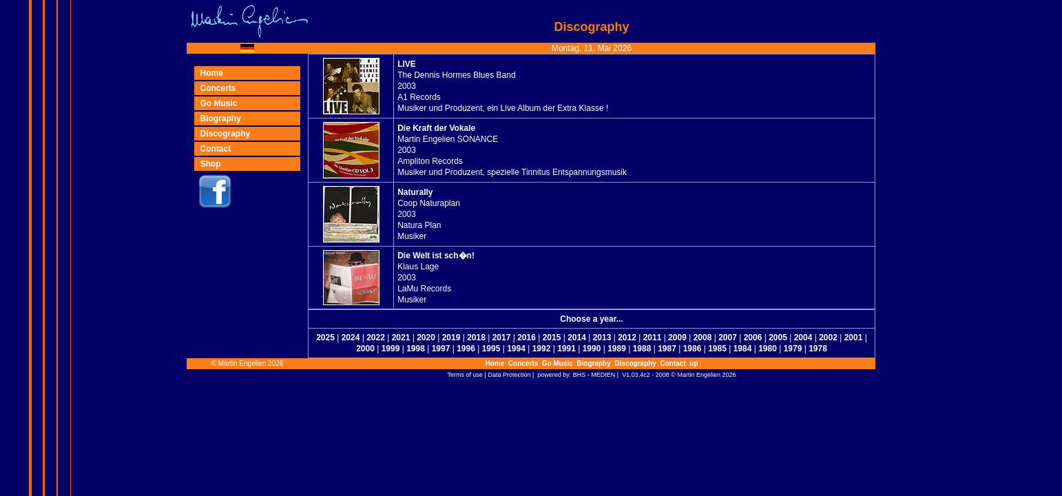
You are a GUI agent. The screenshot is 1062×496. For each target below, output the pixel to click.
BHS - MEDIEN (594, 374)
